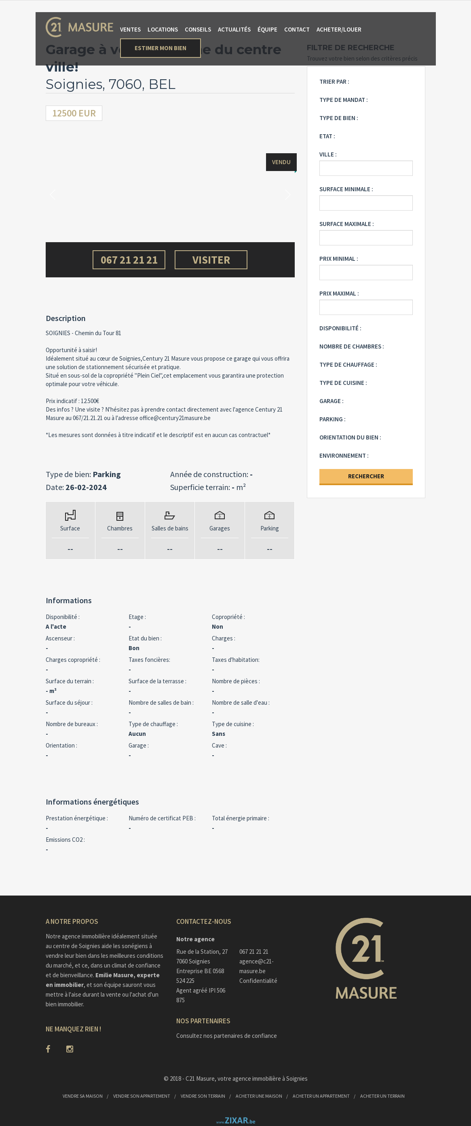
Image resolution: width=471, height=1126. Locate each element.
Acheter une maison (259, 1096)
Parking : (332, 419)
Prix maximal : (339, 293)
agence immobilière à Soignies (270, 1078)
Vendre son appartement (141, 1096)
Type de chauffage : (348, 364)
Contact (297, 29)
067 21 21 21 (129, 259)
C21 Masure (200, 1078)
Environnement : (344, 455)
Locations (163, 29)
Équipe (267, 29)
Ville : (328, 154)
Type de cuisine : (343, 383)
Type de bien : (338, 118)
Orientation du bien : (350, 437)
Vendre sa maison (83, 1096)
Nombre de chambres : (351, 346)
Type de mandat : (343, 100)
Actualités (234, 29)
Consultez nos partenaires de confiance (226, 1035)
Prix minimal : (338, 258)
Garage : (331, 401)
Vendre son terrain (203, 1096)
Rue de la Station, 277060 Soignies (202, 956)
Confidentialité (258, 980)
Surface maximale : (346, 224)
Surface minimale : (346, 189)
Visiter (211, 259)
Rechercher (366, 476)
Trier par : (334, 81)
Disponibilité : (340, 328)
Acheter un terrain (382, 1096)
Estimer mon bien (160, 48)
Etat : (327, 136)
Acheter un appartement (321, 1096)
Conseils (198, 29)
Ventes (130, 29)
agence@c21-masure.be (256, 966)
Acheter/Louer (339, 29)
